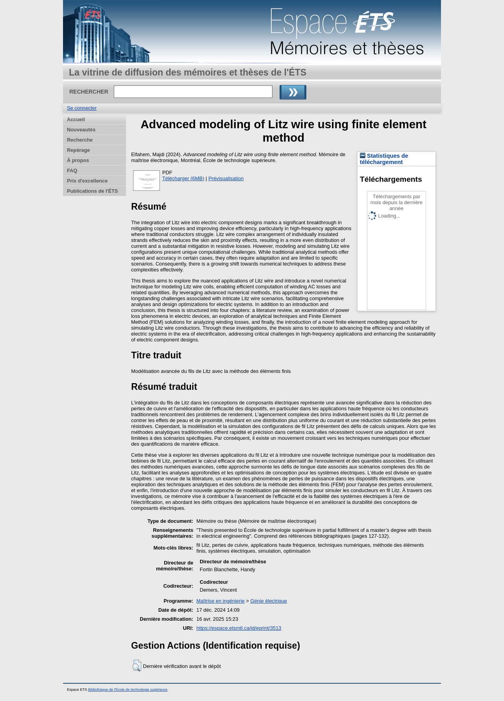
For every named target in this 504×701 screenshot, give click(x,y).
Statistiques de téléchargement (384, 159)
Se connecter (81, 108)
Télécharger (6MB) (183, 178)
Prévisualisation (226, 178)
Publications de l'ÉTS (92, 191)
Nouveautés (81, 130)
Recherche (80, 140)
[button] (136, 665)
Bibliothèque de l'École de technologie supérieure (127, 690)
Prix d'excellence (87, 181)
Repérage (78, 150)
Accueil (76, 119)
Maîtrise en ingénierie (220, 601)
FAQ (72, 170)
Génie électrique (268, 601)
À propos (78, 160)
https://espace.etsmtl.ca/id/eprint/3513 (239, 628)
